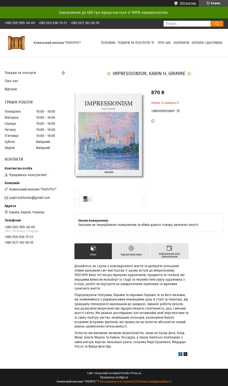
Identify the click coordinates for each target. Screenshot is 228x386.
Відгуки (11, 89)
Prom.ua (136, 373)
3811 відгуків (188, 3)
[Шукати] (217, 24)
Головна (108, 43)
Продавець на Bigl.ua (114, 377)
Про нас (164, 43)
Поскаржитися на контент (117, 381)
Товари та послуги (134, 43)
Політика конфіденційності (153, 381)
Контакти (181, 43)
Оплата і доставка (207, 43)
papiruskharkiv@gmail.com (29, 198)
